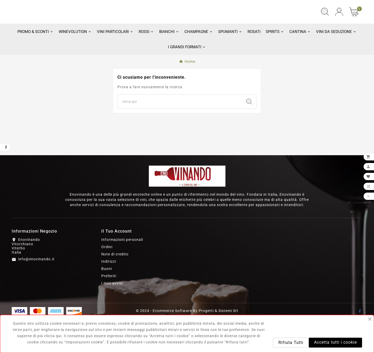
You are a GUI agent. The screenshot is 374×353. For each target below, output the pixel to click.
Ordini (106, 281)
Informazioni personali (122, 274)
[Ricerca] (180, 135)
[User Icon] (339, 29)
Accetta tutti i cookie (335, 342)
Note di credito (115, 288)
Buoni (106, 303)
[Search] (249, 136)
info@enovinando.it (36, 293)
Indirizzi (108, 296)
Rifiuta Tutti (290, 342)
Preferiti (108, 310)
